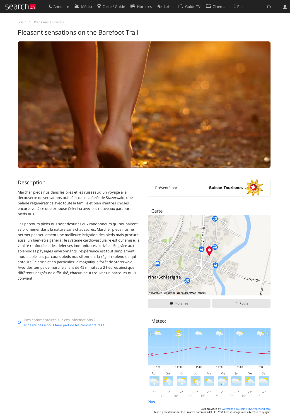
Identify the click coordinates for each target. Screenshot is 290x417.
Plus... (153, 401)
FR (269, 6)
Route (243, 303)
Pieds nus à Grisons (49, 22)
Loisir (22, 22)
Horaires (181, 303)
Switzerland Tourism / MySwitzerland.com (246, 408)
